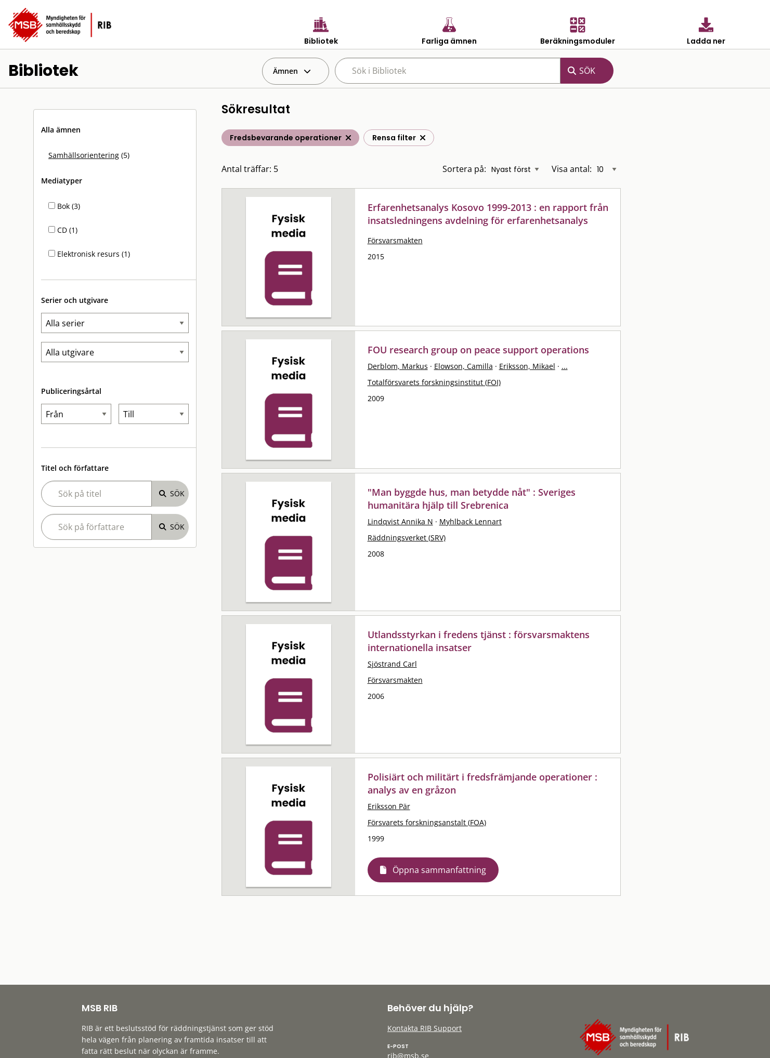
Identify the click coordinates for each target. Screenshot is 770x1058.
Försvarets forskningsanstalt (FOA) (427, 822)
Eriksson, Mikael (527, 366)
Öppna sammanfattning (439, 870)
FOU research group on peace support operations (478, 349)
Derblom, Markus (398, 366)
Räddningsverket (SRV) (407, 538)
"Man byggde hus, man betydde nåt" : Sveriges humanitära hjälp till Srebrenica (472, 498)
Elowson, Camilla (463, 366)
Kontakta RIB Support (424, 1028)
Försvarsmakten (395, 240)
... (565, 366)
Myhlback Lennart (470, 521)
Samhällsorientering (83, 155)
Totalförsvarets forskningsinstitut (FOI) (434, 382)
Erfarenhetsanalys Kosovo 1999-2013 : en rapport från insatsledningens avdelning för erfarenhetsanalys (488, 214)
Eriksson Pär (389, 806)
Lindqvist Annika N (400, 521)
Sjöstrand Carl (392, 664)
